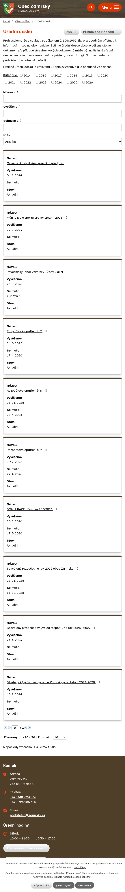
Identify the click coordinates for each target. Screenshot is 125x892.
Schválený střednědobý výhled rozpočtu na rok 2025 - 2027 (52, 628)
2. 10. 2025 (14, 343)
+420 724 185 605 (23, 802)
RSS (72, 32)
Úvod (6, 21)
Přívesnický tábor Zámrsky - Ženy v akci (38, 272)
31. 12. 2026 (15, 592)
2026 (89, 82)
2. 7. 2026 (13, 296)
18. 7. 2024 (14, 694)
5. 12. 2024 (14, 175)
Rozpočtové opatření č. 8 (27, 390)
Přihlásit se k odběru (101, 32)
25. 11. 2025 (15, 402)
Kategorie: (10, 75)
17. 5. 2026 (14, 533)
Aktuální (12, 194)
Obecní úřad (22, 21)
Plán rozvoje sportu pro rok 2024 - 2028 (38, 217)
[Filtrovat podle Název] (62, 99)
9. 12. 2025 (14, 462)
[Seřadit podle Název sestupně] (18, 93)
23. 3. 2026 (14, 284)
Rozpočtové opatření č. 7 (27, 331)
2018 (73, 75)
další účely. (80, 867)
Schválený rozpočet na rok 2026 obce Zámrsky (43, 568)
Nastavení (84, 885)
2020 (104, 75)
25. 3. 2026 (14, 521)
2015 (42, 75)
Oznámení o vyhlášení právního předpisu (38, 163)
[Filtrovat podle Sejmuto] (62, 127)
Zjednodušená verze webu (26, 848)
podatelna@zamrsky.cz (27, 815)
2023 (42, 82)
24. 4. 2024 (14, 640)
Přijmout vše (41, 885)
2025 (73, 82)
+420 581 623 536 (23, 797)
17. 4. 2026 (14, 355)
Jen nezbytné (63, 885)
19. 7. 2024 (14, 229)
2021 (12, 82)
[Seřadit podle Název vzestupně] (18, 91)
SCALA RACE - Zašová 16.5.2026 (33, 509)
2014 (27, 75)
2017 (58, 75)
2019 (89, 75)
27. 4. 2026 (14, 414)
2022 (27, 82)
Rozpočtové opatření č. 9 (27, 450)
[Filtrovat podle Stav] (62, 141)
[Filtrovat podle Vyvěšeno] (62, 113)
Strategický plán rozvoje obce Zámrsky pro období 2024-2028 (54, 682)
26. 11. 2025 (15, 580)
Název (9, 92)
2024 (58, 82)
